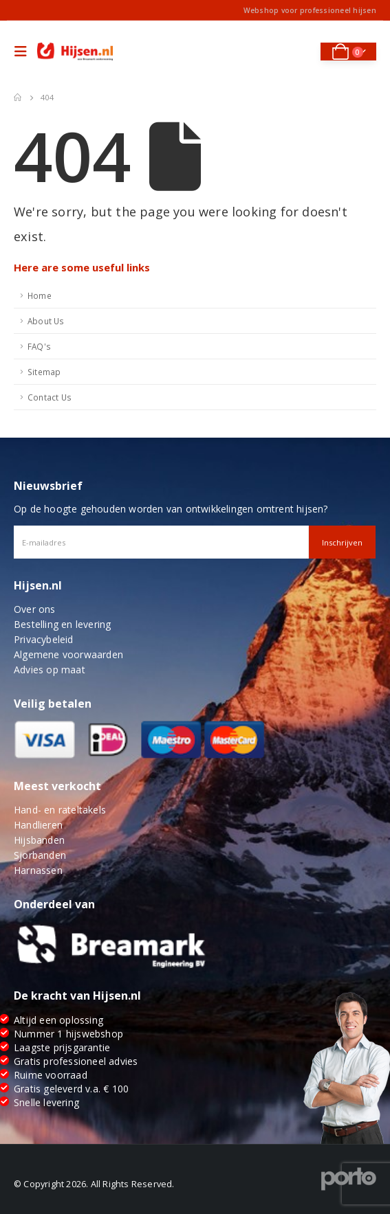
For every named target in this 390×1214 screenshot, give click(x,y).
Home (40, 295)
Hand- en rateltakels (60, 809)
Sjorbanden (40, 855)
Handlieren (38, 824)
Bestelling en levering (62, 624)
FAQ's (39, 346)
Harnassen (38, 870)
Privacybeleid (44, 639)
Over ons (35, 609)
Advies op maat (49, 669)
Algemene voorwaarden (68, 654)
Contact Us (50, 397)
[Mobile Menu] (24, 51)
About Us (46, 320)
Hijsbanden (39, 839)
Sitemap (44, 371)
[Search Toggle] (301, 51)
